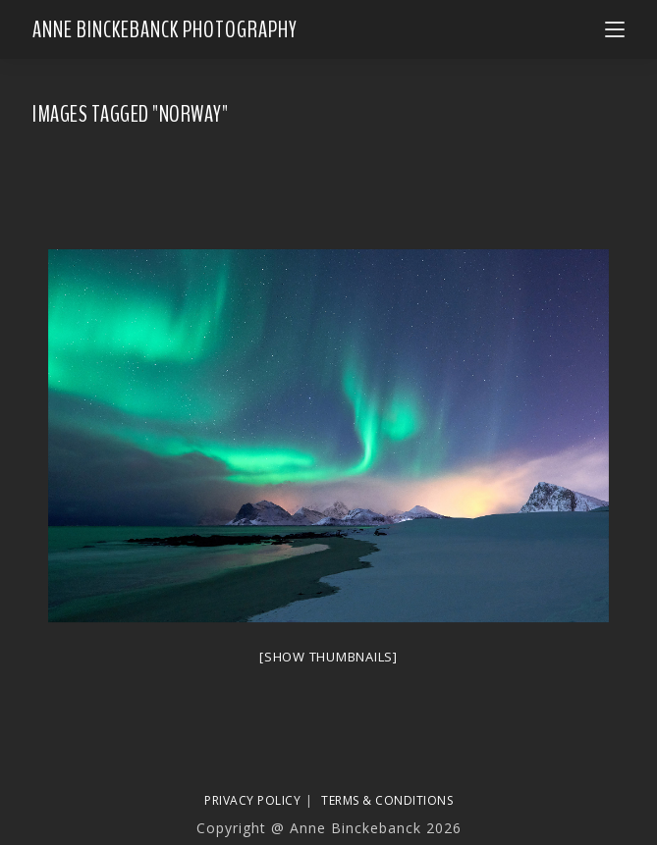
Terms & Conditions (387, 800)
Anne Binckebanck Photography (165, 29)
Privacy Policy (252, 800)
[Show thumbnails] (328, 656)
